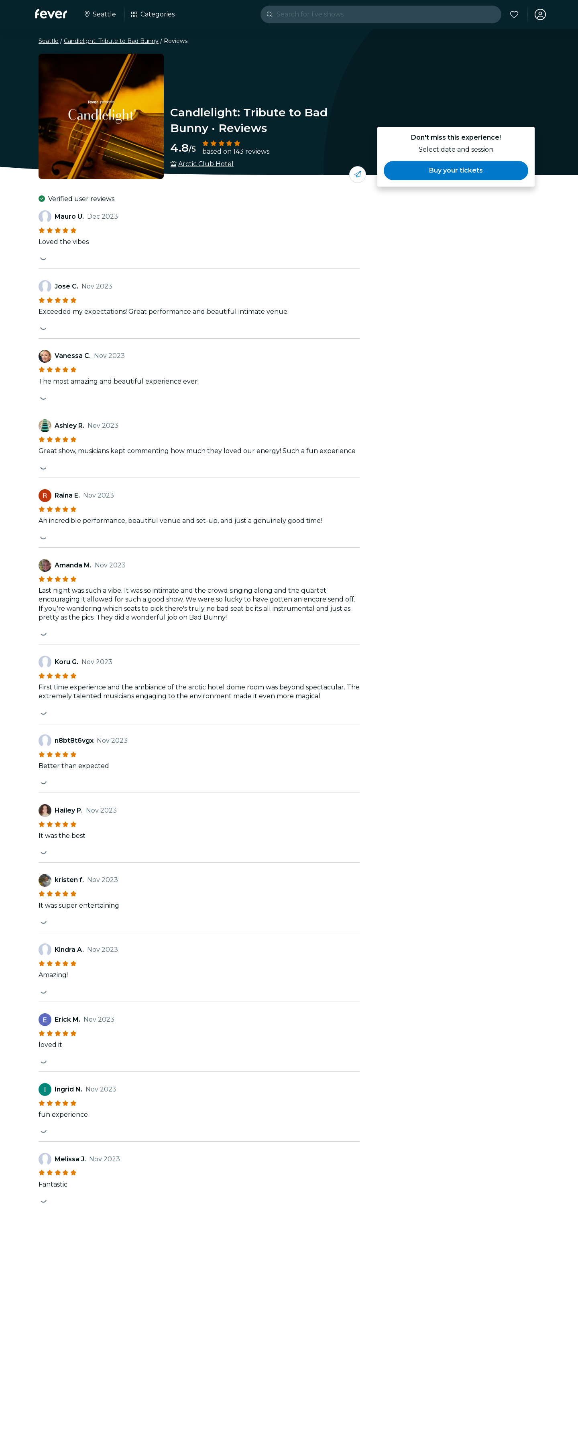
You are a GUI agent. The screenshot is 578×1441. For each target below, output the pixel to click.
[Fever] (51, 13)
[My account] (540, 14)
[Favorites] (514, 14)
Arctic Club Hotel (206, 164)
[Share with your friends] (357, 174)
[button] (456, 170)
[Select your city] (99, 14)
